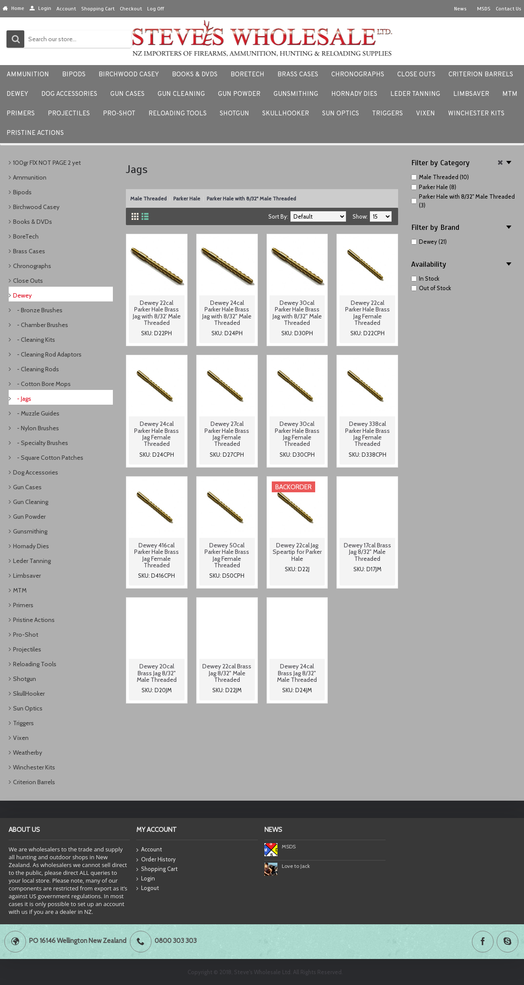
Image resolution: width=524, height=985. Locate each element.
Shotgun (24, 679)
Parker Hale (186, 198)
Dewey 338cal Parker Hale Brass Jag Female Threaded (367, 434)
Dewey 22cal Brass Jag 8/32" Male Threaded (226, 673)
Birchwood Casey (36, 207)
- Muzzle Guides (36, 413)
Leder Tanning (32, 561)
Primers (23, 605)
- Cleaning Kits (34, 340)
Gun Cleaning (30, 502)
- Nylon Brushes (36, 428)
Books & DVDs (32, 222)
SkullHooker (29, 693)
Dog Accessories (35, 472)
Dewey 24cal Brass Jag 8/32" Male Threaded (297, 673)
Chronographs (32, 266)
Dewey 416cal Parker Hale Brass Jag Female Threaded (156, 555)
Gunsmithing (30, 531)
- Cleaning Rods (36, 369)
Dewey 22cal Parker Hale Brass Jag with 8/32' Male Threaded (157, 313)
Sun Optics (28, 708)
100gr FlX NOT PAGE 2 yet (47, 163)
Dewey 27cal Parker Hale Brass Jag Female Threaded (226, 434)
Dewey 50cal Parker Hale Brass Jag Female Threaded (226, 555)
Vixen (21, 738)
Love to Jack (296, 866)
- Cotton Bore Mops (42, 384)
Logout (147, 888)
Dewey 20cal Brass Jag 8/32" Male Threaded (157, 673)
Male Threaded (148, 198)
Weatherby (27, 752)
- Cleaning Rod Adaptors (47, 354)
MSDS (289, 846)
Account (149, 850)
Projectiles (27, 649)
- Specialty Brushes (40, 443)
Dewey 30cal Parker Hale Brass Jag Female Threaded (297, 434)
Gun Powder (29, 516)
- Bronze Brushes (38, 310)
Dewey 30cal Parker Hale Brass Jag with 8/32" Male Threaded (297, 313)
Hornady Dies (31, 546)
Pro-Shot (25, 634)
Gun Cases (27, 487)
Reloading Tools (34, 664)
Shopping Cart (157, 869)
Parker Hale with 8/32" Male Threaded (251, 198)
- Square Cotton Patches (48, 457)
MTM (19, 590)
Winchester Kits (34, 767)
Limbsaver (27, 575)
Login (145, 879)
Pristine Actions (34, 620)
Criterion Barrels (34, 782)
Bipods (22, 192)
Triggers (23, 723)
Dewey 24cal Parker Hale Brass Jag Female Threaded (156, 434)
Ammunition (29, 177)
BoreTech (26, 236)
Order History (156, 860)
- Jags (22, 399)
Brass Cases (29, 251)
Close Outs (28, 281)
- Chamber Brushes (40, 325)
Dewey (22, 295)
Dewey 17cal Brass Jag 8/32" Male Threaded (367, 552)
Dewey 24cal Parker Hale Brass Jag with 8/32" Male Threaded (226, 313)
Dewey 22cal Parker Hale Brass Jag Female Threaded (367, 313)
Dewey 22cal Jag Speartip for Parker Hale (297, 552)
